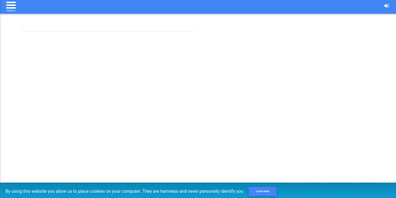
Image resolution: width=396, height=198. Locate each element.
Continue (263, 191)
